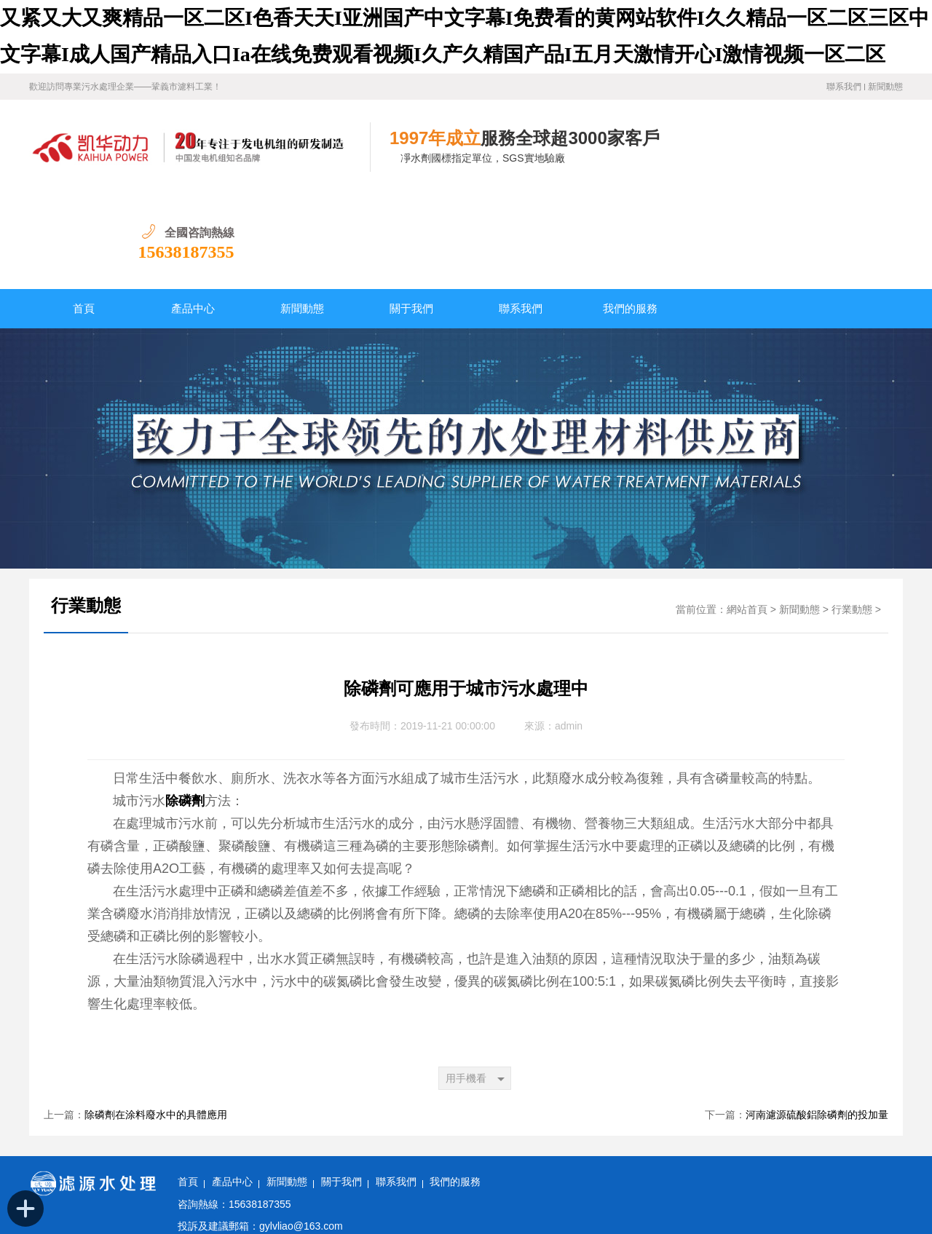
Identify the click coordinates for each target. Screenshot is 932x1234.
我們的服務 (630, 214)
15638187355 (855, 157)
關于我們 (411, 214)
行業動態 (86, 511)
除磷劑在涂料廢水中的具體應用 (155, 1020)
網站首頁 (747, 515)
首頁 (84, 214)
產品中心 (193, 214)
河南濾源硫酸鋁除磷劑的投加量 (817, 1020)
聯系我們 (843, 87)
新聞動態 (885, 87)
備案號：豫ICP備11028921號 (241, 1175)
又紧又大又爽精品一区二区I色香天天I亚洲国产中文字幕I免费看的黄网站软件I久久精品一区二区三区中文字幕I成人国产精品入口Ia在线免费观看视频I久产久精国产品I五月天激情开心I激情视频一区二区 (450, 1224)
